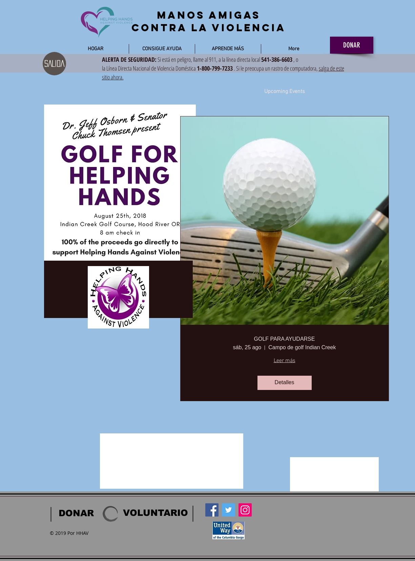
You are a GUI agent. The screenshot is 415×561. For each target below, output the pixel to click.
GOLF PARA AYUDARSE (284, 339)
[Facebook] (212, 510)
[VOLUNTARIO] (155, 513)
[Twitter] (228, 510)
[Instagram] (245, 510)
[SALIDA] (54, 63)
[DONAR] (351, 45)
